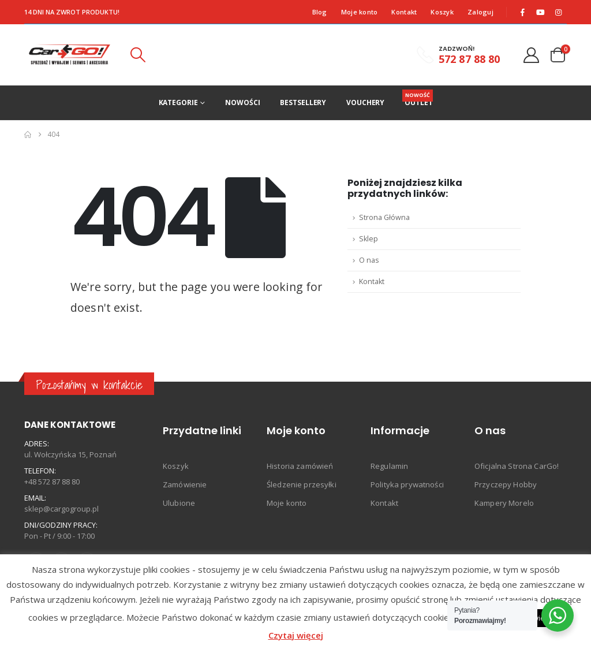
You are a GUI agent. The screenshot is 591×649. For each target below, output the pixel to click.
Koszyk (442, 12)
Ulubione (179, 503)
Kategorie (178, 102)
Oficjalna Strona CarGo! (516, 466)
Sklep (368, 239)
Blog (319, 12)
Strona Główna (384, 217)
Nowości (242, 102)
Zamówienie (185, 484)
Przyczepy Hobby (505, 484)
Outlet (418, 98)
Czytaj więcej (295, 635)
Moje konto (359, 12)
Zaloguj (480, 12)
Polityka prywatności (407, 484)
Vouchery (365, 102)
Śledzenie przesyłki (301, 484)
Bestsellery (303, 102)
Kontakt (404, 12)
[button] (138, 54)
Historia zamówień (300, 466)
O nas (369, 260)
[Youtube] (540, 12)
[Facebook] (522, 12)
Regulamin (389, 466)
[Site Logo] (69, 55)
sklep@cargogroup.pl (61, 508)
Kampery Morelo (504, 503)
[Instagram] (558, 12)
